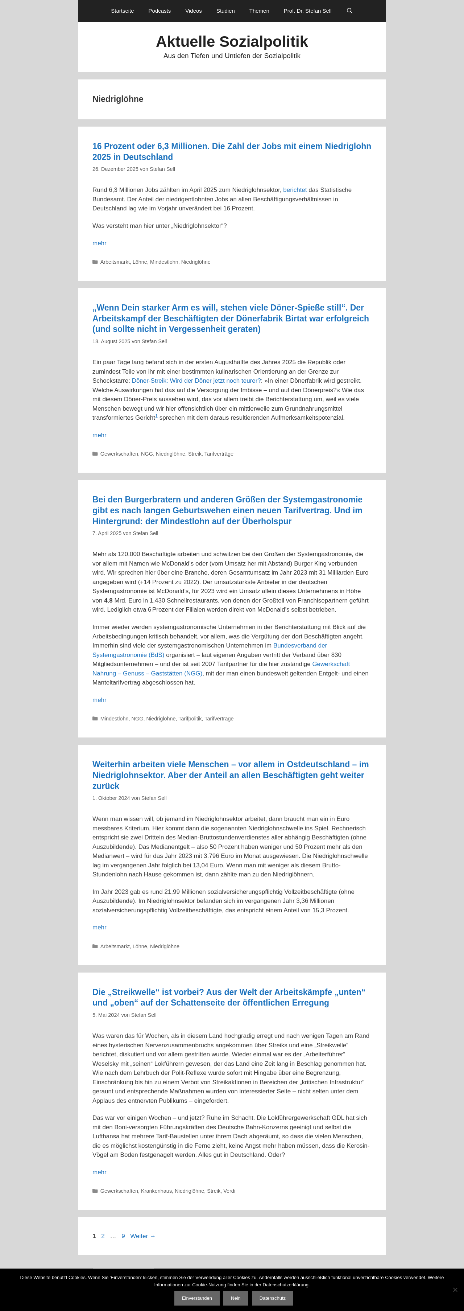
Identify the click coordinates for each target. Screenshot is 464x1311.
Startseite (122, 11)
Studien (225, 11)
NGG (147, 454)
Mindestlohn (164, 262)
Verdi (229, 1191)
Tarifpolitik (190, 719)
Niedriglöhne (196, 262)
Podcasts (160, 11)
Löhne (140, 262)
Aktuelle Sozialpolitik (232, 41)
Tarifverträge (218, 454)
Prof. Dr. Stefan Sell (308, 11)
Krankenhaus (156, 1191)
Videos (193, 11)
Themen (259, 11)
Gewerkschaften (119, 454)
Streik (195, 454)
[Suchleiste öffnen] (349, 11)
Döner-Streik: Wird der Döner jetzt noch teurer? (196, 380)
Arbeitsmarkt (115, 262)
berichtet (295, 189)
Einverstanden (197, 1298)
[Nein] (455, 1289)
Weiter (143, 1236)
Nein (236, 1298)
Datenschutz (273, 1298)
